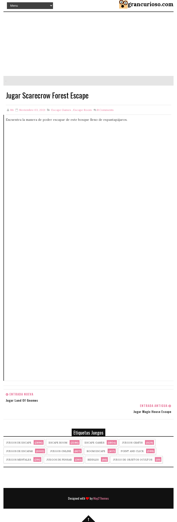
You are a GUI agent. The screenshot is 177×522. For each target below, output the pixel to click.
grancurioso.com (151, 4)
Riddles (93, 459)
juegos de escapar (19, 451)
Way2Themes (101, 498)
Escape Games (61, 110)
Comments (105, 110)
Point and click (132, 451)
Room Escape (96, 451)
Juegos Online (60, 451)
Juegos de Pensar (59, 459)
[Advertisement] (88, 172)
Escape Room (82, 110)
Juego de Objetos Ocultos (132, 459)
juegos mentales (18, 459)
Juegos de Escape (18, 442)
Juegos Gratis (132, 442)
